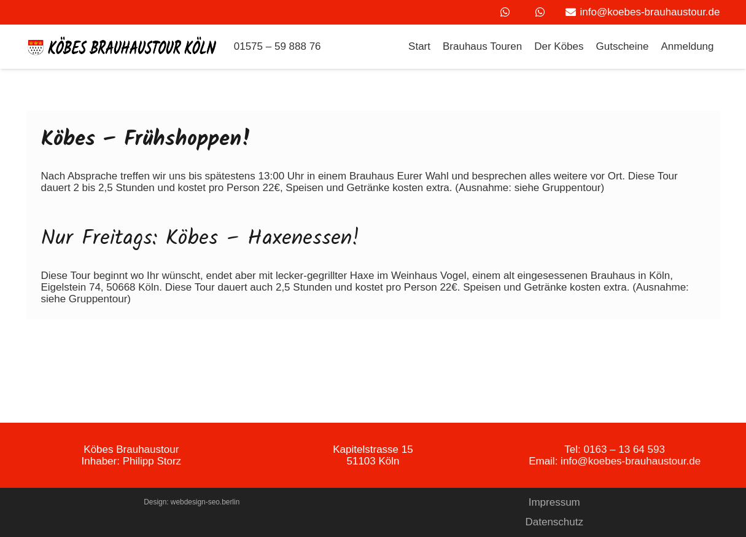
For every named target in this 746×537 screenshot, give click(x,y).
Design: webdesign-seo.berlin (191, 502)
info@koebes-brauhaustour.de (631, 461)
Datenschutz (555, 522)
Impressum (554, 502)
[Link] (122, 47)
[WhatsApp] (504, 12)
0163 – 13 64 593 (624, 449)
